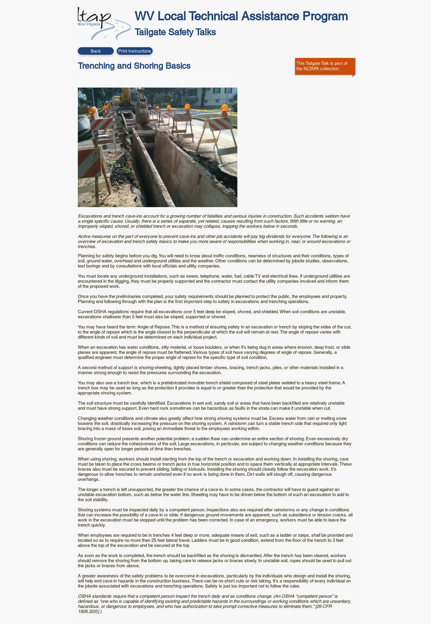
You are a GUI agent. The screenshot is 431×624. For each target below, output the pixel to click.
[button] (135, 51)
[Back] (96, 51)
